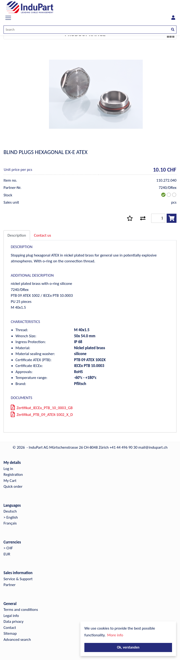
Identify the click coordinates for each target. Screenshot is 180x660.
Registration (13, 474)
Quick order (13, 486)
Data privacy (13, 621)
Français (10, 523)
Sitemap (10, 633)
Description (17, 235)
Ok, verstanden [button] (128, 647)
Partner (10, 584)
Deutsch (10, 511)
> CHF (8, 548)
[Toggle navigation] (8, 17)
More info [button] (115, 635)
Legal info (11, 615)
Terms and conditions (21, 609)
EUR (7, 554)
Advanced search (17, 639)
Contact (10, 627)
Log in (8, 468)
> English (11, 517)
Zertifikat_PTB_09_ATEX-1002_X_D (42, 414)
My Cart (10, 480)
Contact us (42, 235)
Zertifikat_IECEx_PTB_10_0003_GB (42, 407)
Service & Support (18, 578)
